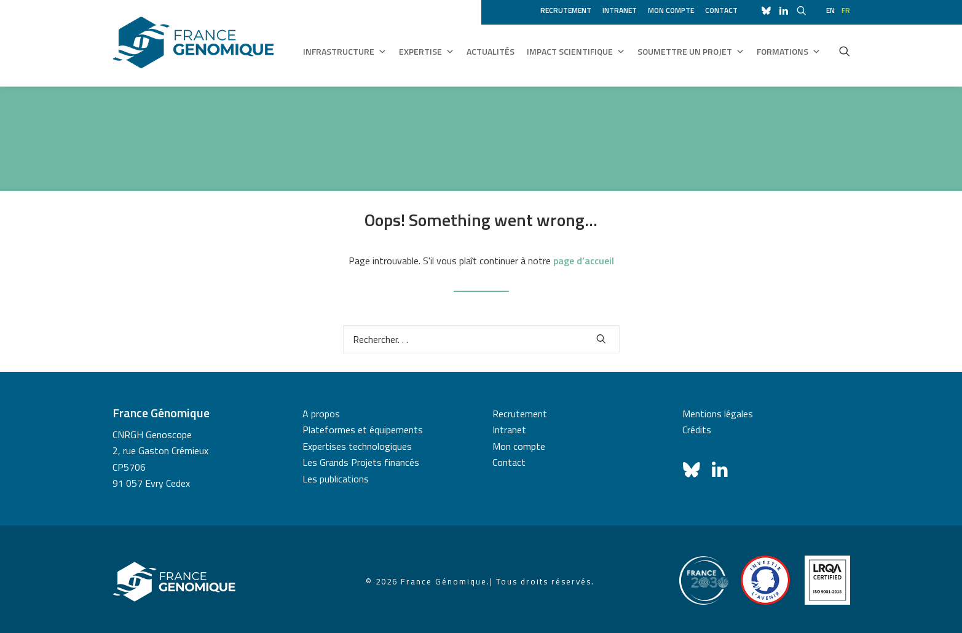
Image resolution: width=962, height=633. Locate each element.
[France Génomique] (193, 43)
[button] (844, 51)
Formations (789, 52)
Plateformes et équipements (362, 429)
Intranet (619, 10)
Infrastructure (345, 52)
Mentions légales (717, 413)
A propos (321, 413)
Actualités (491, 51)
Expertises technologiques (357, 446)
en (830, 10)
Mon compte (671, 10)
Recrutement (565, 10)
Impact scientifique (576, 52)
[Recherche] (481, 339)
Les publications (335, 478)
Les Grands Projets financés (360, 462)
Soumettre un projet (690, 52)
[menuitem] (568, 8)
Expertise (426, 52)
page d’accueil (583, 260)
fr (846, 10)
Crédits (696, 429)
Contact (721, 10)
